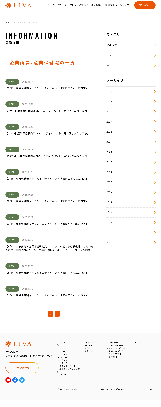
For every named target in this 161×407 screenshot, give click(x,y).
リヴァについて (53, 8)
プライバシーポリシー (67, 396)
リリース (131, 55)
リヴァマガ (126, 8)
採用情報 (109, 8)
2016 (131, 192)
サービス (68, 8)
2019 (131, 162)
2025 (131, 101)
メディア (131, 65)
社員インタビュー (117, 351)
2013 (131, 222)
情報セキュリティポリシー (112, 396)
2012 (131, 232)
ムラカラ (64, 366)
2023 (131, 121)
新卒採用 (113, 363)
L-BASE (63, 381)
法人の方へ (96, 8)
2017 (131, 182)
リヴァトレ (65, 354)
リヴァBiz (64, 362)
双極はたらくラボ (68, 370)
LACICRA (64, 358)
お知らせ (83, 8)
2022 (131, 131)
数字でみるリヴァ (117, 355)
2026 (131, 91)
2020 (131, 152)
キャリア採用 (115, 359)
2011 (131, 242)
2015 (131, 202)
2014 (131, 212)
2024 (131, 111)
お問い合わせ (145, 8)
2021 (131, 142)
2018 (131, 172)
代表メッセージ (116, 347)
